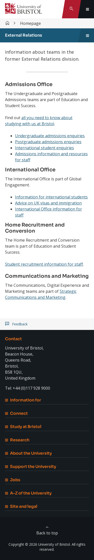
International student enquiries (44, 148)
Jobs (12, 479)
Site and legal (21, 506)
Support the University (30, 466)
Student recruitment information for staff (44, 264)
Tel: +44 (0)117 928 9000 (27, 388)
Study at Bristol (23, 426)
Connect (16, 413)
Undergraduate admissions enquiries (50, 135)
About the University (28, 453)
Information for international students (51, 197)
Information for (23, 400)
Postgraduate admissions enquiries (48, 142)
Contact (13, 338)
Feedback (20, 324)
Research (17, 440)
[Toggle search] (71, 9)
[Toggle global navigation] (87, 9)
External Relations (23, 35)
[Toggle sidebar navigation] (87, 35)
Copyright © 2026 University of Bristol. (40, 544)
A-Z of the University (28, 493)
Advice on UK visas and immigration (48, 203)
